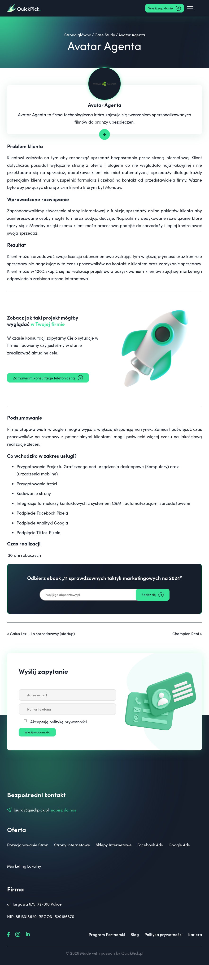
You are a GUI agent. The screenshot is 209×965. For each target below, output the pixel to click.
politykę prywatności (68, 721)
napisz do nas (63, 810)
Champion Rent (185, 633)
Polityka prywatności (163, 934)
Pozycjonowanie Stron (27, 845)
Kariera (195, 934)
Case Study (105, 34)
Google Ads (179, 845)
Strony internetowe (72, 845)
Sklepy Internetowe (114, 845)
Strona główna (77, 34)
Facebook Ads (150, 845)
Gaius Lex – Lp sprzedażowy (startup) (42, 633)
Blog (135, 934)
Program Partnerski (107, 934)
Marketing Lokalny (24, 866)
